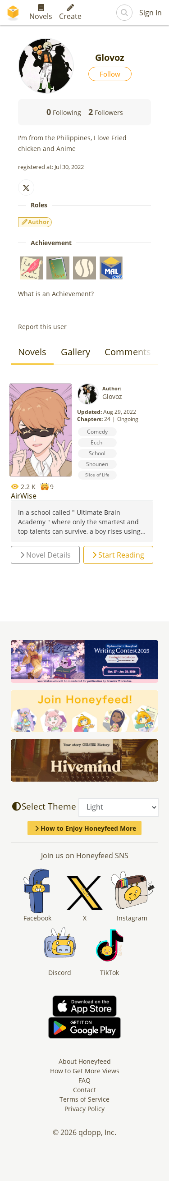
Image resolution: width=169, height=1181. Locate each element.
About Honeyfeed (85, 1061)
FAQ (84, 1080)
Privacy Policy (84, 1108)
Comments (128, 352)
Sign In (150, 13)
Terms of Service (84, 1099)
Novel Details (45, 555)
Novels (40, 12)
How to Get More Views (84, 1071)
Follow (110, 73)
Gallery (75, 352)
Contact (84, 1089)
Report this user (42, 326)
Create (70, 12)
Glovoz (112, 396)
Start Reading (118, 555)
